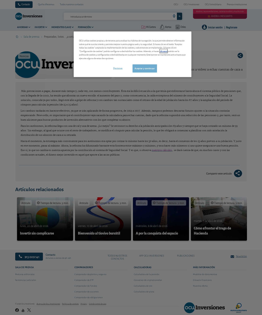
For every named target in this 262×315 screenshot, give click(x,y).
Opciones (118, 68)
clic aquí (163, 51)
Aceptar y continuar (145, 68)
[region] (132, 54)
